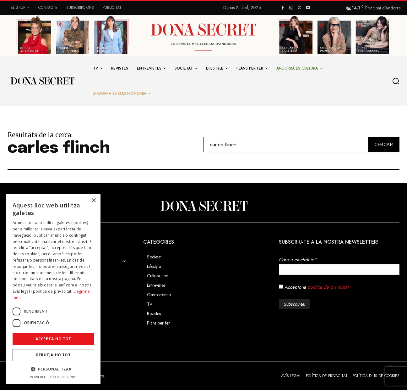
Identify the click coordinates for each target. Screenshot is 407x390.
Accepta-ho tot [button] (53, 339)
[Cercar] (382, 144)
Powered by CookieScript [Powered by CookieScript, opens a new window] (53, 377)
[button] (397, 81)
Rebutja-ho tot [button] (53, 355)
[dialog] (53, 289)
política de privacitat (328, 287)
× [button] (93, 200)
